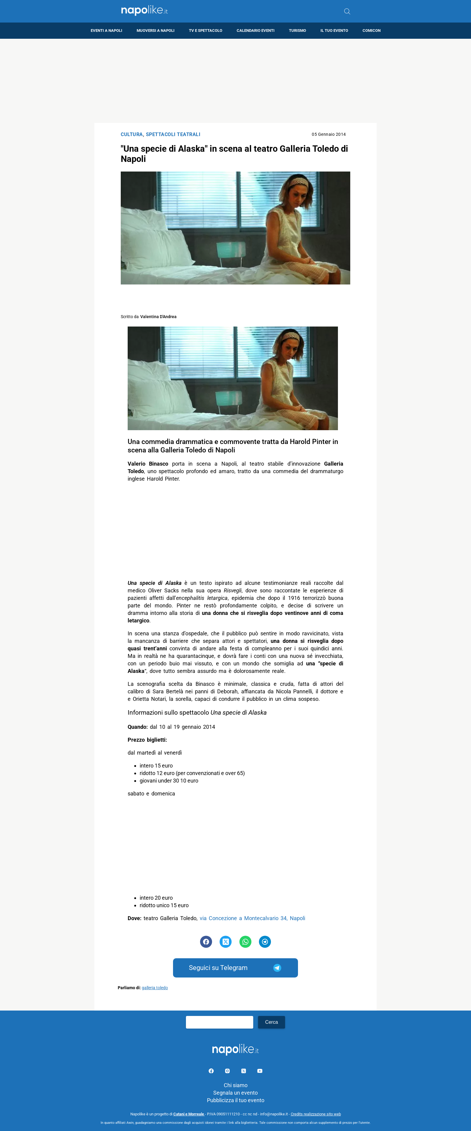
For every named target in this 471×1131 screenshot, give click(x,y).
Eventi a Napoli (106, 30)
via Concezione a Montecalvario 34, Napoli (252, 918)
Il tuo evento (334, 30)
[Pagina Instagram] (228, 1072)
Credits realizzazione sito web (316, 1114)
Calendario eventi (256, 30)
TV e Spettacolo (205, 30)
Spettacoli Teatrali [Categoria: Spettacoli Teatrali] (173, 134)
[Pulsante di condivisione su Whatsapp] (245, 942)
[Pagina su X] (244, 1072)
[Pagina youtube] (259, 1072)
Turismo (297, 30)
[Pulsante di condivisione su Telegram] (265, 942)
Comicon (372, 30)
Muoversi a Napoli (156, 30)
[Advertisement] (235, 81)
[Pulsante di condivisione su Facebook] (206, 942)
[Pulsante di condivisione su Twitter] (226, 942)
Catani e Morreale (189, 1114)
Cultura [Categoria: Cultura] (132, 134)
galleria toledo (155, 987)
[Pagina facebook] (212, 1072)
